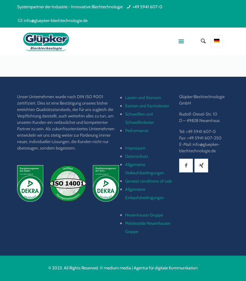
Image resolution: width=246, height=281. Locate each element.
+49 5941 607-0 (147, 6)
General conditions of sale (148, 181)
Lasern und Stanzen (143, 97)
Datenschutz (136, 156)
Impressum (135, 148)
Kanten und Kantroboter (147, 106)
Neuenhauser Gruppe (144, 215)
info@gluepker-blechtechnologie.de (56, 20)
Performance (136, 130)
